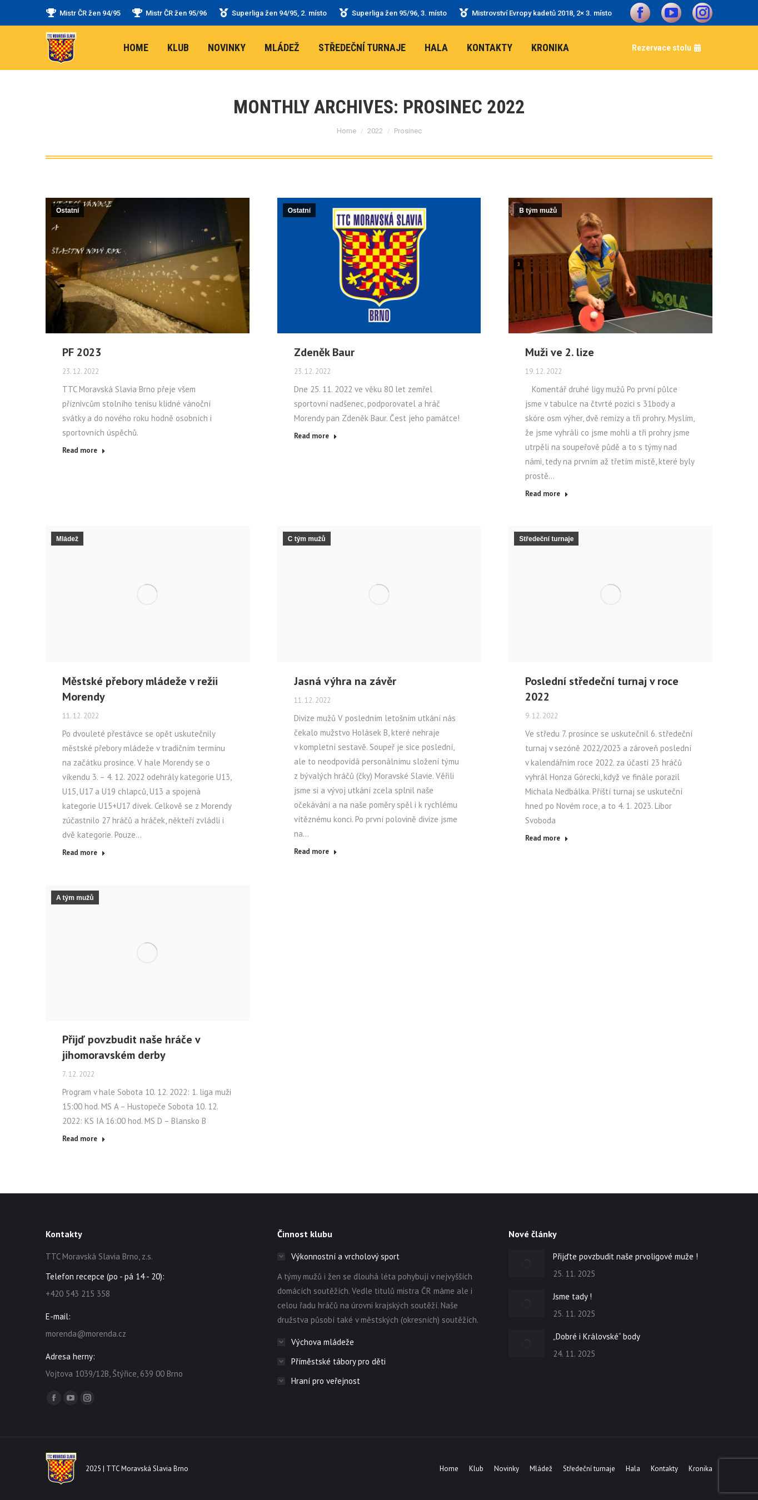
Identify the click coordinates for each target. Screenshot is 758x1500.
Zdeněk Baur (324, 352)
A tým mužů (75, 898)
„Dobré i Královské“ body (596, 1336)
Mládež (67, 539)
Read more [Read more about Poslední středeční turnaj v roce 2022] (546, 838)
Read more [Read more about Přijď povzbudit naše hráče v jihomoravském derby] (84, 1138)
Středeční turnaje (546, 539)
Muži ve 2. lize (559, 352)
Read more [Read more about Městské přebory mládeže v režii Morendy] (84, 852)
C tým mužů (307, 539)
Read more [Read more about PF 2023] (84, 450)
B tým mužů (538, 210)
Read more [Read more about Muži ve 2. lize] (546, 493)
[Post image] (526, 1263)
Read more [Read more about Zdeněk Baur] (315, 436)
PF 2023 (81, 352)
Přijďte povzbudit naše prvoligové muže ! (625, 1256)
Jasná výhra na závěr (345, 681)
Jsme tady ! (572, 1296)
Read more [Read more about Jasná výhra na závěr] (315, 851)
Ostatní (67, 210)
